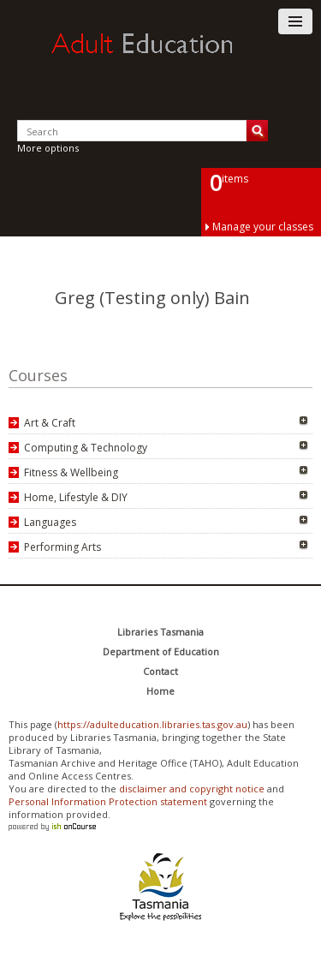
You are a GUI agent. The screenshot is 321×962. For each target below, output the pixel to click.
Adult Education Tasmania (161, 59)
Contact (160, 671)
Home (160, 690)
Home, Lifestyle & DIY (76, 497)
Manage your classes (262, 226)
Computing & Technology (85, 447)
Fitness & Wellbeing (71, 472)
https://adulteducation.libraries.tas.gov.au (152, 724)
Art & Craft (49, 422)
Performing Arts (62, 547)
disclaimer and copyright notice (192, 788)
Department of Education (161, 651)
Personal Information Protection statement (108, 801)
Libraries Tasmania (160, 631)
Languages (50, 522)
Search (257, 130)
